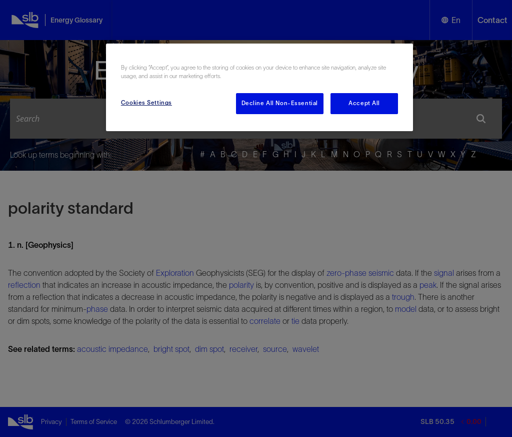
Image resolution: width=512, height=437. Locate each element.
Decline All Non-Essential (280, 103)
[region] (259, 87)
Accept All (364, 103)
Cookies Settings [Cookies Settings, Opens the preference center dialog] (146, 103)
